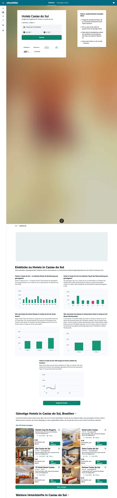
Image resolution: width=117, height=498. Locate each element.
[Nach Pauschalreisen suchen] (3, 20)
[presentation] (76, 413)
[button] (3, 3)
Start (16, 226)
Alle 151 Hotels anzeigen (24, 425)
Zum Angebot (53, 443)
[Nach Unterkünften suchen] (3, 12)
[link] (61, 403)
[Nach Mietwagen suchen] (3, 16)
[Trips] (3, 25)
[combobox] (29, 23)
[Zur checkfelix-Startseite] (12, 3)
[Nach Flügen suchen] (3, 8)
